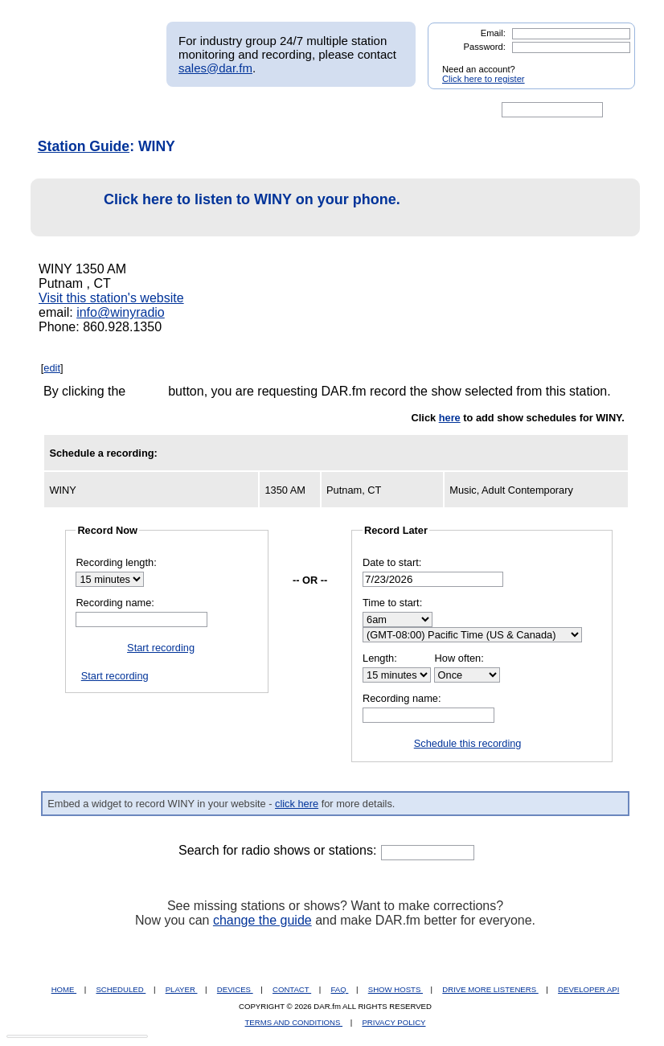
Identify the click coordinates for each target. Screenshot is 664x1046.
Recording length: (116, 562)
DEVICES (235, 989)
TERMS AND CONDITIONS (294, 1022)
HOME (63, 989)
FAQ (340, 989)
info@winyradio (120, 312)
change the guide (262, 920)
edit (51, 368)
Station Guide (83, 146)
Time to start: (392, 603)
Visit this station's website (111, 298)
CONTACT (292, 989)
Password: (485, 46)
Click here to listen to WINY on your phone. (219, 207)
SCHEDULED (121, 989)
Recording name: (115, 603)
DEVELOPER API (588, 989)
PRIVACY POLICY (393, 1022)
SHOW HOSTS (395, 989)
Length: (380, 658)
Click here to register (483, 79)
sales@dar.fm (215, 68)
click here (296, 804)
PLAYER (182, 989)
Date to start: (392, 562)
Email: (493, 33)
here (450, 418)
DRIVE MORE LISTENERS (490, 989)
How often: (459, 658)
